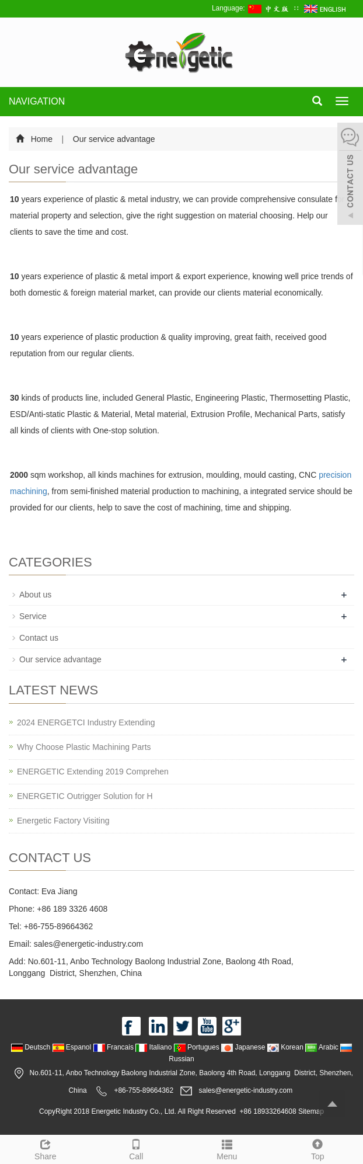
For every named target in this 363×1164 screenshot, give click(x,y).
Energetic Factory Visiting (63, 820)
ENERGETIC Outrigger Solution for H (85, 796)
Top (318, 1148)
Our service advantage (113, 139)
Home (42, 139)
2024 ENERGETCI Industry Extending (86, 722)
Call (136, 1148)
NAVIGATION (37, 101)
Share (45, 1148)
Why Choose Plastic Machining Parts (84, 747)
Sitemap (311, 1111)
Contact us (38, 637)
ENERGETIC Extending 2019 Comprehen (93, 771)
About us (35, 594)
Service (33, 616)
